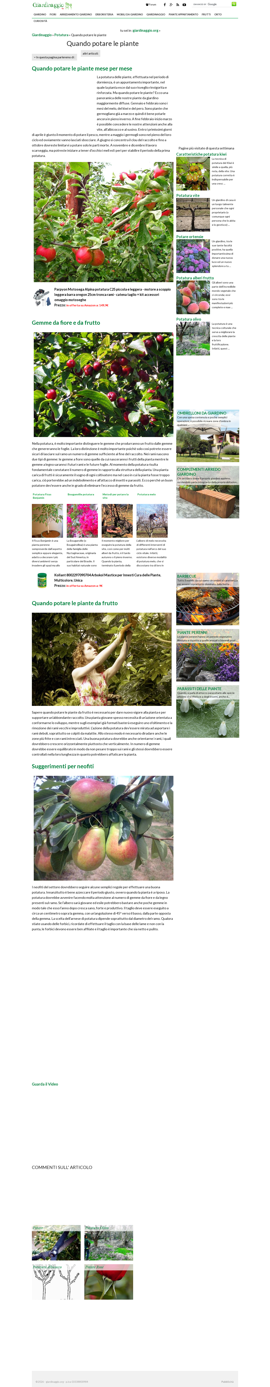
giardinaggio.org (145, 30)
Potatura (61, 35)
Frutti (206, 14)
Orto (218, 14)
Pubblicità (227, 1381)
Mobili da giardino (130, 14)
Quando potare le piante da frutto (75, 603)
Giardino (40, 14)
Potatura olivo (97, 1228)
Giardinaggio (155, 14)
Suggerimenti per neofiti (63, 766)
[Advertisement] (76, 30)
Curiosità (40, 20)
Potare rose (94, 1267)
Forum (151, 4)
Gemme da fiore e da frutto (66, 322)
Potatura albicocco (47, 1267)
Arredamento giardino (76, 14)
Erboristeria (104, 14)
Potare (38, 1228)
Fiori (53, 14)
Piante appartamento (183, 14)
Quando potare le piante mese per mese (82, 68)
